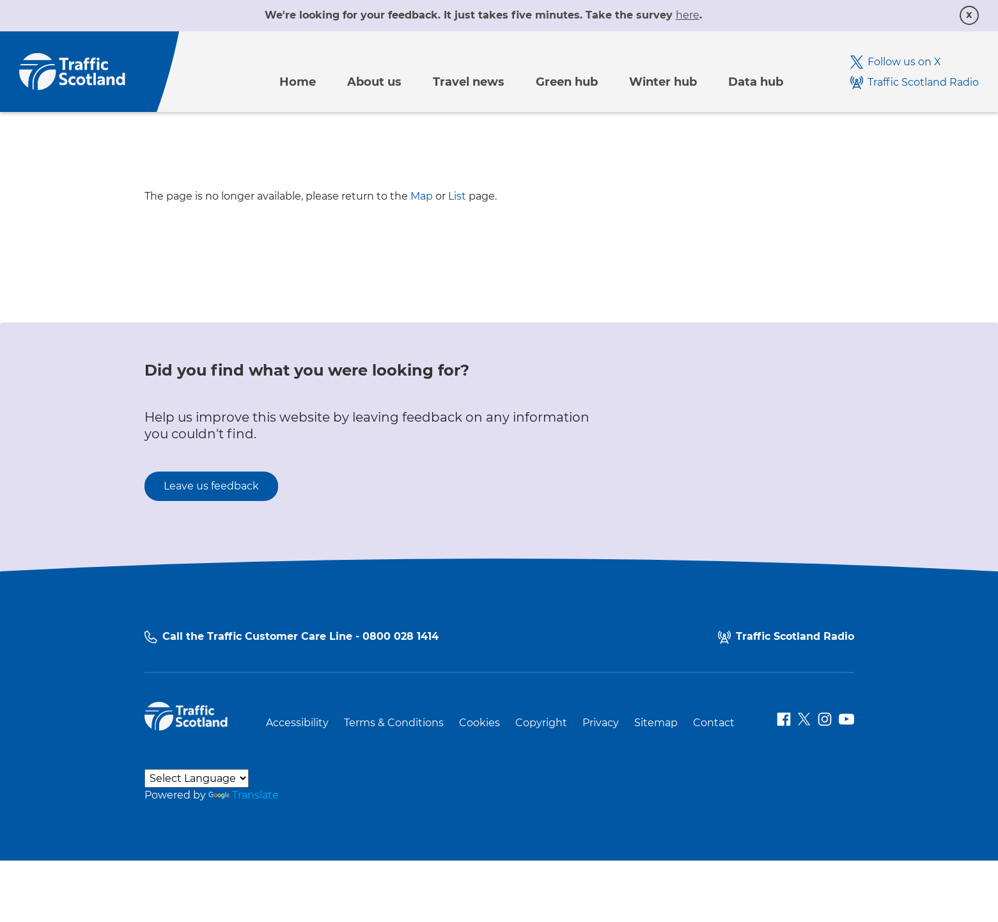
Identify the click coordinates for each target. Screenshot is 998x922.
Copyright (541, 723)
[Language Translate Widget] (196, 778)
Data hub (755, 82)
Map (421, 196)
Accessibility (297, 723)
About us (374, 82)
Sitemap (656, 723)
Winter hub (663, 82)
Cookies (479, 723)
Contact (714, 723)
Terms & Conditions (394, 723)
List (457, 196)
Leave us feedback (211, 486)
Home (297, 82)
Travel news (468, 82)
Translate (243, 795)
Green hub (567, 82)
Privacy (600, 723)
